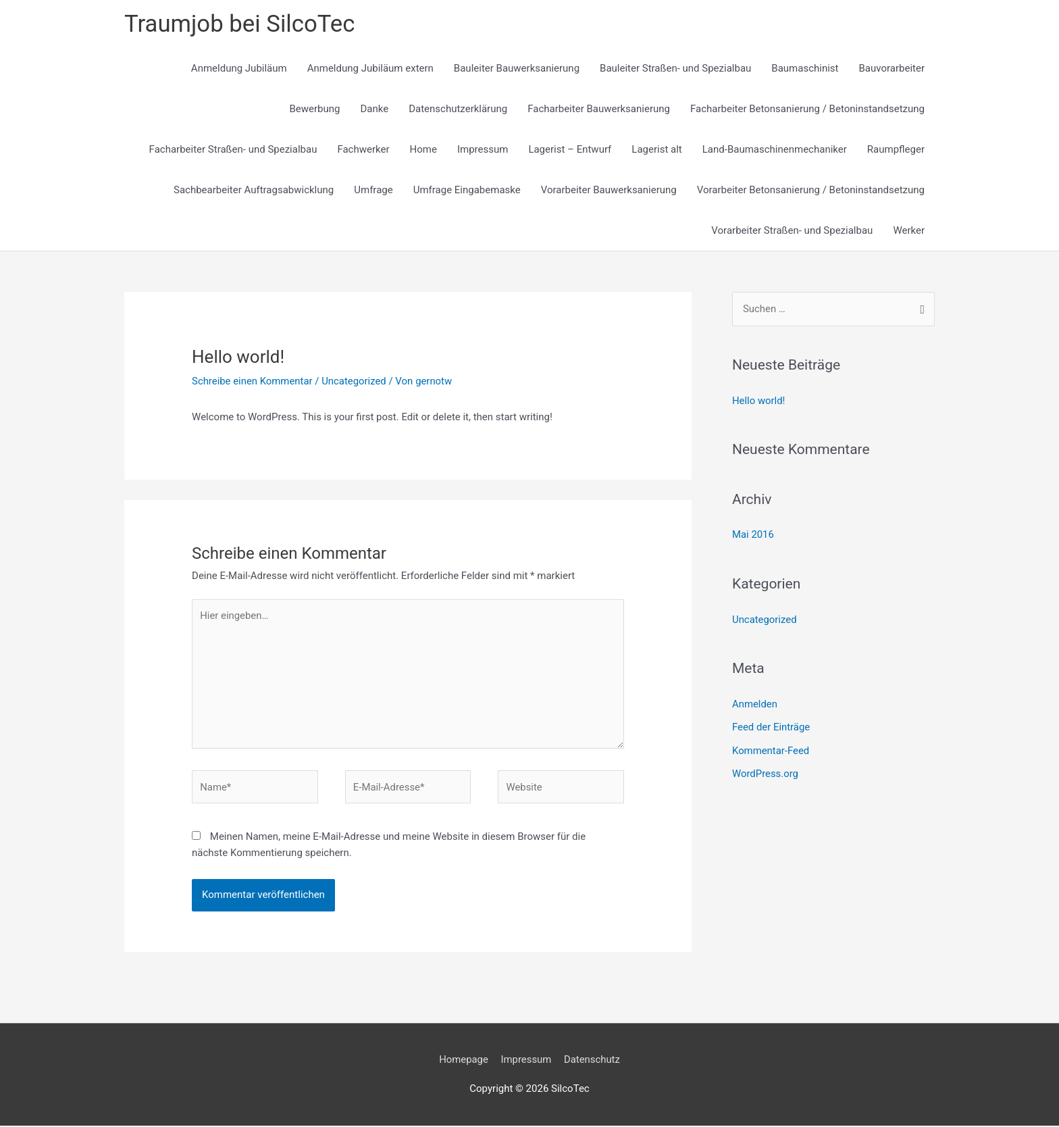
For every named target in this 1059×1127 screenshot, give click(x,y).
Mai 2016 (753, 534)
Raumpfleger (896, 150)
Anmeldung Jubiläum (239, 69)
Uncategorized (355, 381)
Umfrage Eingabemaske (467, 190)
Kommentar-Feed (771, 749)
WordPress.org (765, 772)
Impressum (482, 150)
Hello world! (758, 401)
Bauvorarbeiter (892, 69)
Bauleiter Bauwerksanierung (516, 69)
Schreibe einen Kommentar (252, 381)
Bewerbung (314, 109)
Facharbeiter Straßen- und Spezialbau (233, 150)
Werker (909, 231)
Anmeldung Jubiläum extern (370, 69)
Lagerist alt (656, 150)
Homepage (463, 1061)
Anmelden (755, 703)
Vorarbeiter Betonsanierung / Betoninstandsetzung (811, 190)
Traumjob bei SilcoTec (240, 24)
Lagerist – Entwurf (569, 150)
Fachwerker (363, 150)
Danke (374, 109)
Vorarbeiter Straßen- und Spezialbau (792, 231)
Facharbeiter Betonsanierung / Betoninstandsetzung (807, 109)
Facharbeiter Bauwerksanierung (598, 109)
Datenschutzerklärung (458, 109)
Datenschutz (592, 1061)
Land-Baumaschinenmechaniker (774, 150)
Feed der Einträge (771, 726)
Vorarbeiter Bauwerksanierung (609, 190)
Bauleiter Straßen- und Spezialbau (675, 69)
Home (423, 150)
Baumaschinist (804, 69)
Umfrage (373, 190)
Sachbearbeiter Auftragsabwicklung (254, 190)
